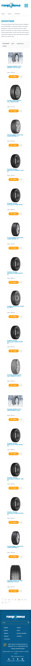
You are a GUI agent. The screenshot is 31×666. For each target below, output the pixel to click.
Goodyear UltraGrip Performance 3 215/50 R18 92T (15, 204)
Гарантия (6, 636)
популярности (20, 43)
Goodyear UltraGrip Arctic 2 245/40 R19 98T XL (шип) (14, 410)
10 (9, 599)
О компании (7, 639)
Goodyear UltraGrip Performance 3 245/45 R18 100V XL (15, 513)
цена (13, 43)
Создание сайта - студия (15, 660)
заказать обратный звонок (18, 648)
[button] (26, 6)
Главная (3, 13)
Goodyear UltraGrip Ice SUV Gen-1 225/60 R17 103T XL (14, 375)
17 (5, 602)
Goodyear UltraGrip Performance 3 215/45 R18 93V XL (15, 445)
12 (15, 599)
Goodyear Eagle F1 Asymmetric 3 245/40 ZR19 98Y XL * (15, 238)
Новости (6, 633)
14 (22, 599)
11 (12, 599)
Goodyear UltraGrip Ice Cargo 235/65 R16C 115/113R (14, 581)
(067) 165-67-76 (13, 644)
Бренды (9, 13)
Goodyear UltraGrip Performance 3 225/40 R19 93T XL (15, 273)
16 (2, 602)
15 (25, 599)
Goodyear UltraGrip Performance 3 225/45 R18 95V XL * (15, 342)
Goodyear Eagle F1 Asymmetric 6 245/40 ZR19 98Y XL (15, 135)
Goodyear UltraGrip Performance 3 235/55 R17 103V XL (15, 170)
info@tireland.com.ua (19, 656)
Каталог (19, 627)
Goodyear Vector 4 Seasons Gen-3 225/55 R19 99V (14, 101)
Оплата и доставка (21, 633)
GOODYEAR (17, 13)
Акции (18, 630)
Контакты (19, 636)
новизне (5, 46)
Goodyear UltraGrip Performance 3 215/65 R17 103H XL (15, 479)
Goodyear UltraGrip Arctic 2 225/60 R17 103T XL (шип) (14, 67)
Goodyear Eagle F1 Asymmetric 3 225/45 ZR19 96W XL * (15, 547)
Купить (14, 76)
